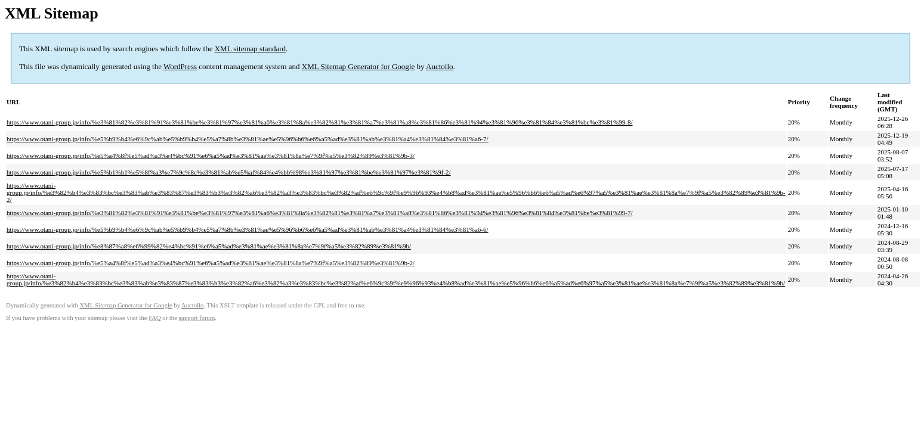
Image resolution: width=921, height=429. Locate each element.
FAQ (155, 318)
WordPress (180, 66)
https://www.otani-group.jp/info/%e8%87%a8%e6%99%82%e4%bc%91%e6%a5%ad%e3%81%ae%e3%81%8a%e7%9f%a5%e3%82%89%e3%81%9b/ (209, 246)
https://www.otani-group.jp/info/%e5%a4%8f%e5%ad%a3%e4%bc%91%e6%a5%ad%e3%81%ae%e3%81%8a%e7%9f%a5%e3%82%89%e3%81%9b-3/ (211, 155)
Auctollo (439, 66)
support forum (197, 318)
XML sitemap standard (250, 48)
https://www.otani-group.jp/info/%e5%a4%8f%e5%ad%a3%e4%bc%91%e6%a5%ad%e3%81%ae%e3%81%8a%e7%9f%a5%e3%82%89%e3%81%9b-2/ (211, 262)
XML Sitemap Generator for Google (358, 66)
